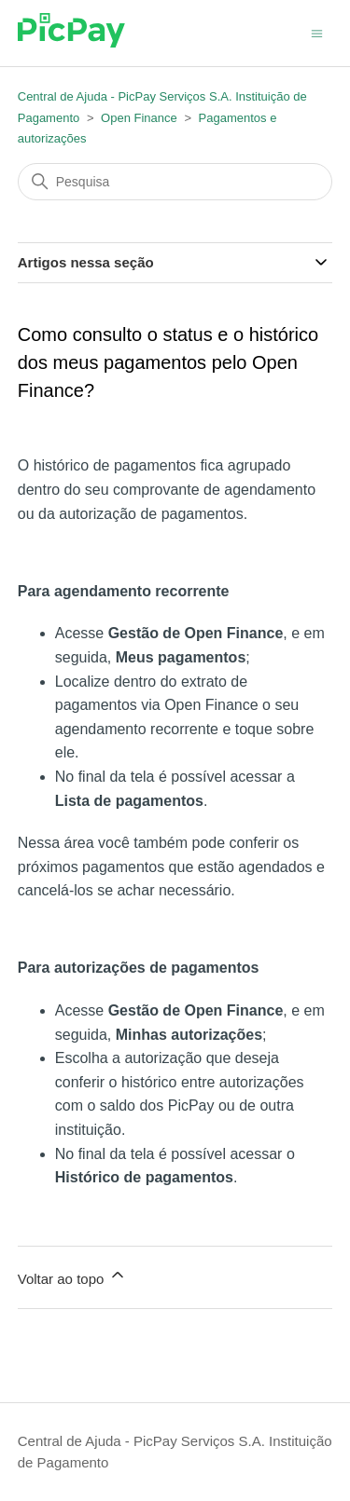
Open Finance (139, 118)
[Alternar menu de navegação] (317, 32)
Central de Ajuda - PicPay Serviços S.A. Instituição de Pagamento (175, 1451)
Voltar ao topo (72, 1276)
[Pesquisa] (175, 181)
